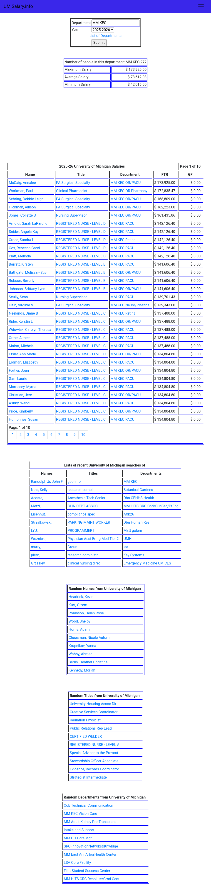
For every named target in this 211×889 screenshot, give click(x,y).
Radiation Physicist (85, 720)
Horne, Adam (79, 629)
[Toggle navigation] (201, 6)
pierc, (35, 555)
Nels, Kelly (39, 490)
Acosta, (37, 498)
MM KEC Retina (122, 240)
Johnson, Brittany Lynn (27, 289)
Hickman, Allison (22, 207)
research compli (80, 490)
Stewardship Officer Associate (94, 761)
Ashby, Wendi (19, 403)
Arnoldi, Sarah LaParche (28, 223)
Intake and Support (79, 830)
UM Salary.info (18, 6)
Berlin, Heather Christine (88, 662)
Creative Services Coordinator (93, 712)
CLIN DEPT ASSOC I (83, 506)
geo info (74, 481)
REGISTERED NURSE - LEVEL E (80, 264)
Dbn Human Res (137, 522)
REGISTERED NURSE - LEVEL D (81, 223)
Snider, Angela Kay (24, 232)
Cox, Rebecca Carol (24, 248)
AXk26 (129, 514)
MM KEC (130, 481)
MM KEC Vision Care (80, 813)
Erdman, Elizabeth (23, 362)
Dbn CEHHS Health (139, 498)
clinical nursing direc (84, 563)
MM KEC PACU (122, 223)
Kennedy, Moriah (82, 670)
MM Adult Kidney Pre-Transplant (90, 822)
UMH (128, 539)
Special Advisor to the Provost (94, 753)
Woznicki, (38, 539)
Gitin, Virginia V (21, 305)
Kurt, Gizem (78, 605)
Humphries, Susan (23, 419)
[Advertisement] (105, 128)
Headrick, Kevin (81, 597)
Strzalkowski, (41, 522)
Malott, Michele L (23, 346)
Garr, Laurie (18, 378)
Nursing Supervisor (71, 215)
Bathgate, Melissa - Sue (28, 272)
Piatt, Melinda (20, 256)
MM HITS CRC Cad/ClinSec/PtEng (151, 506)
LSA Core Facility (77, 862)
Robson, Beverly (22, 280)
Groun (72, 547)
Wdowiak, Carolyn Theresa (30, 329)
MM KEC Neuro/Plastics (129, 305)
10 (83, 434)
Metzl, (36, 506)
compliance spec (81, 514)
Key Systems (134, 555)
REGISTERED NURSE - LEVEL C (81, 313)
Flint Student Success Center (87, 871)
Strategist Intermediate (88, 777)
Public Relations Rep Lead (91, 728)
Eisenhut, (38, 514)
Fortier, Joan (19, 370)
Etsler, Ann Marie (22, 354)
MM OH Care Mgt (78, 838)
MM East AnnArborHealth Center (90, 854)
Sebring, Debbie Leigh (26, 199)
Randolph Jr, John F (47, 481)
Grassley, (38, 563)
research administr (82, 555)
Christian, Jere (20, 395)
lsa (126, 547)
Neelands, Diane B (23, 313)
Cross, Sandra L (21, 240)
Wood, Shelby (79, 621)
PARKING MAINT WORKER (88, 522)
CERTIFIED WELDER (86, 736)
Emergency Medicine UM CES (147, 563)
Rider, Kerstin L (21, 321)
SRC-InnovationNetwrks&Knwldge (91, 846)
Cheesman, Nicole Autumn (90, 637)
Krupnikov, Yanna (82, 646)
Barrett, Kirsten (21, 264)
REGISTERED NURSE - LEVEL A (94, 744)
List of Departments (105, 36)
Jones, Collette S (22, 215)
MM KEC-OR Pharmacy (128, 191)
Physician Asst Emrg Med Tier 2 (93, 539)
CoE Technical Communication (88, 805)
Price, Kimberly (21, 411)
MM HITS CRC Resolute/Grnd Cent (91, 879)
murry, (36, 547)
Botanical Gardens (138, 490)
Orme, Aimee (19, 338)
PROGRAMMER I (80, 530)
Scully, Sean (18, 297)
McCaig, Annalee (22, 183)
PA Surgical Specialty (73, 183)
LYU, (34, 530)
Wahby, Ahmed (80, 654)
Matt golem (133, 530)
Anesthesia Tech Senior (86, 498)
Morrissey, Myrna (22, 387)
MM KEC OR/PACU (125, 183)
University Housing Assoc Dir (93, 704)
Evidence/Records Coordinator (94, 769)
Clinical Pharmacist (71, 191)
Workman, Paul (21, 191)
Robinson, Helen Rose (86, 613)
